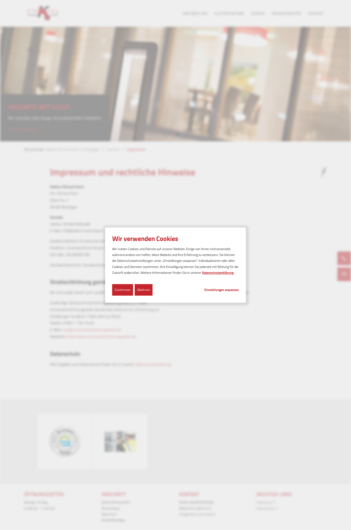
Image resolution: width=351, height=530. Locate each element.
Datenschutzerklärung (217, 272)
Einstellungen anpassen (221, 289)
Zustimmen (122, 289)
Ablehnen (143, 289)
